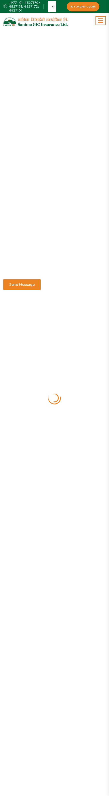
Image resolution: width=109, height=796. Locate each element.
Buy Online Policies (83, 6)
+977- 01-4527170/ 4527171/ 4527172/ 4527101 (21, 6)
